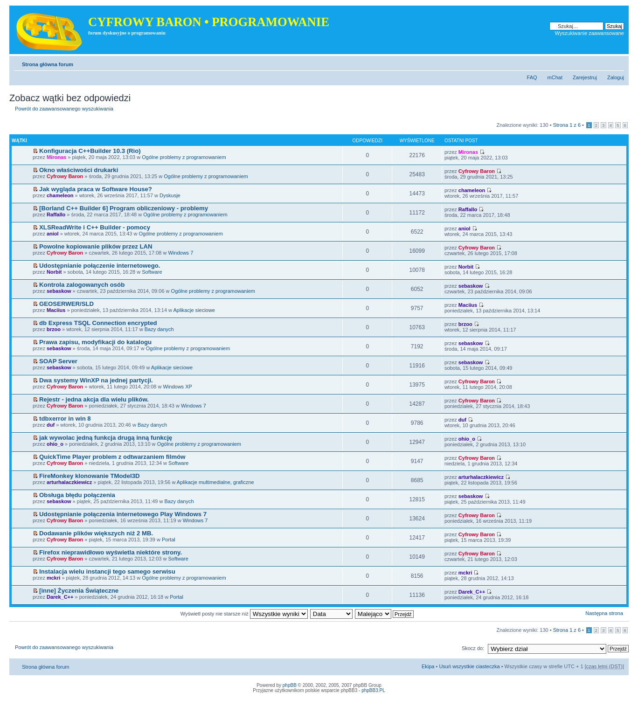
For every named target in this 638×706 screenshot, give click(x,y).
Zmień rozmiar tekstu (617, 62)
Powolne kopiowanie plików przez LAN (96, 246)
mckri (53, 578)
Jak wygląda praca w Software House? (95, 189)
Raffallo (56, 214)
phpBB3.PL (373, 690)
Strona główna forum (47, 64)
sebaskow (59, 291)
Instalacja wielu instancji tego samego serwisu (107, 571)
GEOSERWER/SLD (66, 303)
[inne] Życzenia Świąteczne (78, 590)
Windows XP (177, 386)
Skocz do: (473, 648)
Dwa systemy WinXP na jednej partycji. (96, 380)
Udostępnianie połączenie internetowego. (99, 265)
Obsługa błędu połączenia (77, 494)
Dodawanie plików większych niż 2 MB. (96, 533)
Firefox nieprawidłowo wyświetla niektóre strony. (110, 552)
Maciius (56, 310)
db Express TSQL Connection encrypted (98, 322)
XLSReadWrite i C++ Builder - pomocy (94, 227)
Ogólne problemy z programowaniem (184, 157)
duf (51, 425)
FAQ (532, 77)
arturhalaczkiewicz (69, 482)
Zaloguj (615, 77)
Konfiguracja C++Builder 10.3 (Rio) (90, 150)
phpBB (290, 685)
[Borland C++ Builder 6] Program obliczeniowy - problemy (123, 208)
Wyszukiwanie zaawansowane (589, 33)
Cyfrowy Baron (65, 176)
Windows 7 (180, 253)
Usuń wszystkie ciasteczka (469, 666)
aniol (53, 233)
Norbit (54, 272)
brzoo (54, 329)
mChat (555, 77)
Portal (168, 539)
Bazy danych (159, 329)
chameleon (60, 195)
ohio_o (55, 444)
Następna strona (604, 613)
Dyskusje (170, 195)
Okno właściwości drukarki (78, 169)
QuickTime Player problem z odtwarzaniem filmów (112, 456)
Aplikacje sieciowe (194, 310)
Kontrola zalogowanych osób (82, 284)
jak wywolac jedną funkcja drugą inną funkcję (105, 437)
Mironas (56, 157)
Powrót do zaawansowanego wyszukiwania (64, 108)
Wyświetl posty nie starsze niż (244, 613)
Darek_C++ (60, 597)
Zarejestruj (585, 77)
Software (152, 272)
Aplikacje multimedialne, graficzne (215, 482)
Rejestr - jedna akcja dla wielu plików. (94, 399)
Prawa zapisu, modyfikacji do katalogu (95, 342)
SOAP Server (58, 361)
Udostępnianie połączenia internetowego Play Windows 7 (123, 514)
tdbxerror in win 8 (65, 418)
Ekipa (428, 666)
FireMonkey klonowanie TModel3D (89, 475)
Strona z (567, 125)
